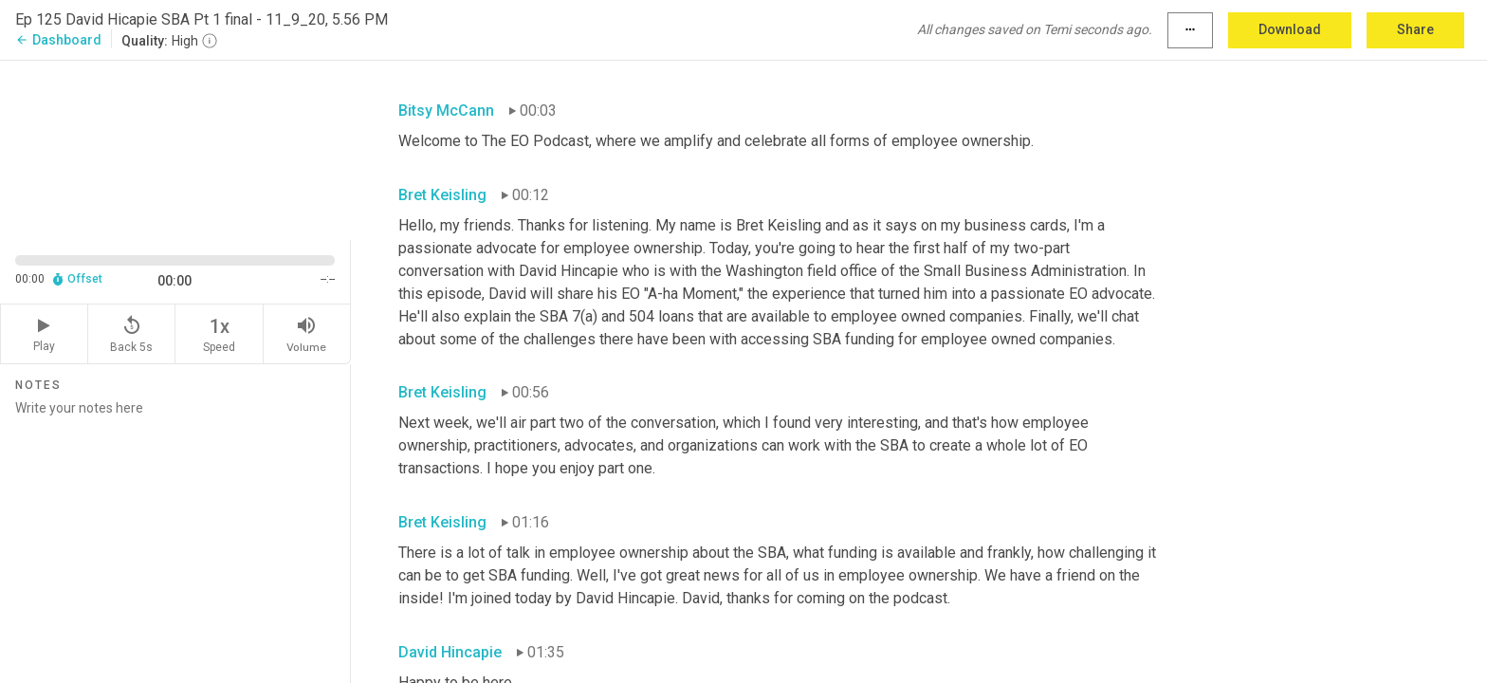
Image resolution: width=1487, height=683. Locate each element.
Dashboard (58, 39)
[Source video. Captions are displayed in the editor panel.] (175, 148)
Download (1289, 29)
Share (1415, 29)
